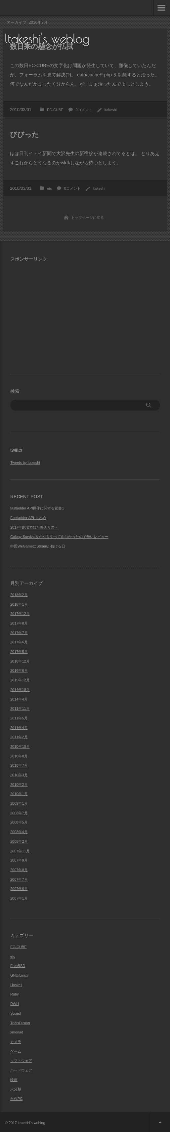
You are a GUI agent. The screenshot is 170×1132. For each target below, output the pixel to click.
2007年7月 (19, 879)
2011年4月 (19, 728)
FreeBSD (17, 966)
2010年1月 (19, 794)
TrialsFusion (20, 1023)
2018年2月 (19, 595)
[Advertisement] (65, 313)
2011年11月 (20, 708)
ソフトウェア (21, 1061)
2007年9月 (19, 860)
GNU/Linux (19, 975)
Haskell (16, 985)
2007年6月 (19, 889)
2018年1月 (19, 604)
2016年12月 (20, 661)
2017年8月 (19, 623)
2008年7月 (19, 813)
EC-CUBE (55, 110)
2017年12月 (20, 614)
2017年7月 (19, 633)
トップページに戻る (87, 218)
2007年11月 (20, 851)
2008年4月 (19, 832)
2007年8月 (19, 870)
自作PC (16, 1099)
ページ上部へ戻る (160, 1122)
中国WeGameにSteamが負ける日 (37, 546)
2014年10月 (20, 690)
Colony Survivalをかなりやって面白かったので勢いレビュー (59, 537)
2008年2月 (19, 841)
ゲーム (15, 1051)
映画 (14, 1080)
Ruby (14, 994)
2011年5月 (19, 718)
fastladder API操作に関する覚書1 (37, 508)
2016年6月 (19, 670)
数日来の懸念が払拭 (41, 46)
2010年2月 (19, 785)
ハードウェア (21, 1070)
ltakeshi (111, 110)
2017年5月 (19, 652)
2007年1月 (19, 898)
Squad (15, 1013)
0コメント (84, 110)
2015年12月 (20, 680)
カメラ (15, 1042)
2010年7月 (19, 765)
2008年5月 (19, 822)
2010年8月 (19, 756)
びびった (24, 134)
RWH (14, 1004)
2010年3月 (19, 775)
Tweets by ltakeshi (25, 463)
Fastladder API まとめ (28, 518)
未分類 (15, 1089)
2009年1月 (19, 803)
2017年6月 (19, 642)
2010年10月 (20, 746)
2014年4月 (19, 699)
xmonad (16, 1032)
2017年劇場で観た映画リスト (34, 527)
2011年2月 (19, 737)
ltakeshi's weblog (47, 38)
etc (49, 188)
